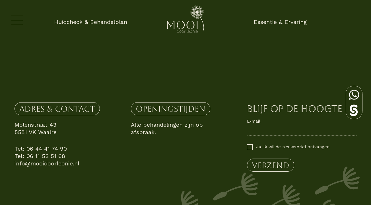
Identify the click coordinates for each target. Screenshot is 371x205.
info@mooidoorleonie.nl (47, 163)
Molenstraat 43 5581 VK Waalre (36, 128)
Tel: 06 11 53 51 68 (40, 156)
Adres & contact (57, 108)
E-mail (253, 121)
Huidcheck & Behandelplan (90, 22)
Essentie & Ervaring (280, 22)
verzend (270, 165)
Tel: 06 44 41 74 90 (41, 148)
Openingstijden (170, 108)
